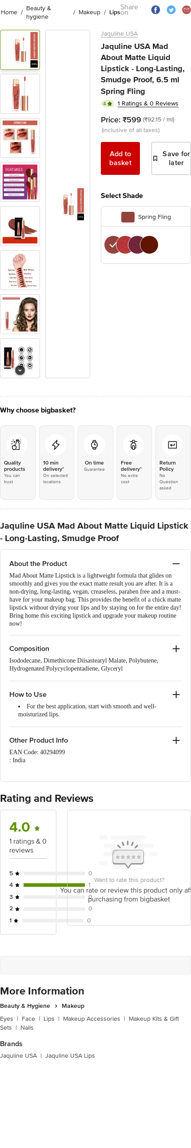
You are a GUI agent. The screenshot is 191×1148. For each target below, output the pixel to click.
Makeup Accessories (94, 1019)
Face (31, 1019)
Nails (27, 1027)
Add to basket (120, 158)
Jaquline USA (119, 33)
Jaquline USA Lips (70, 1055)
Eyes (9, 1019)
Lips (52, 1019)
